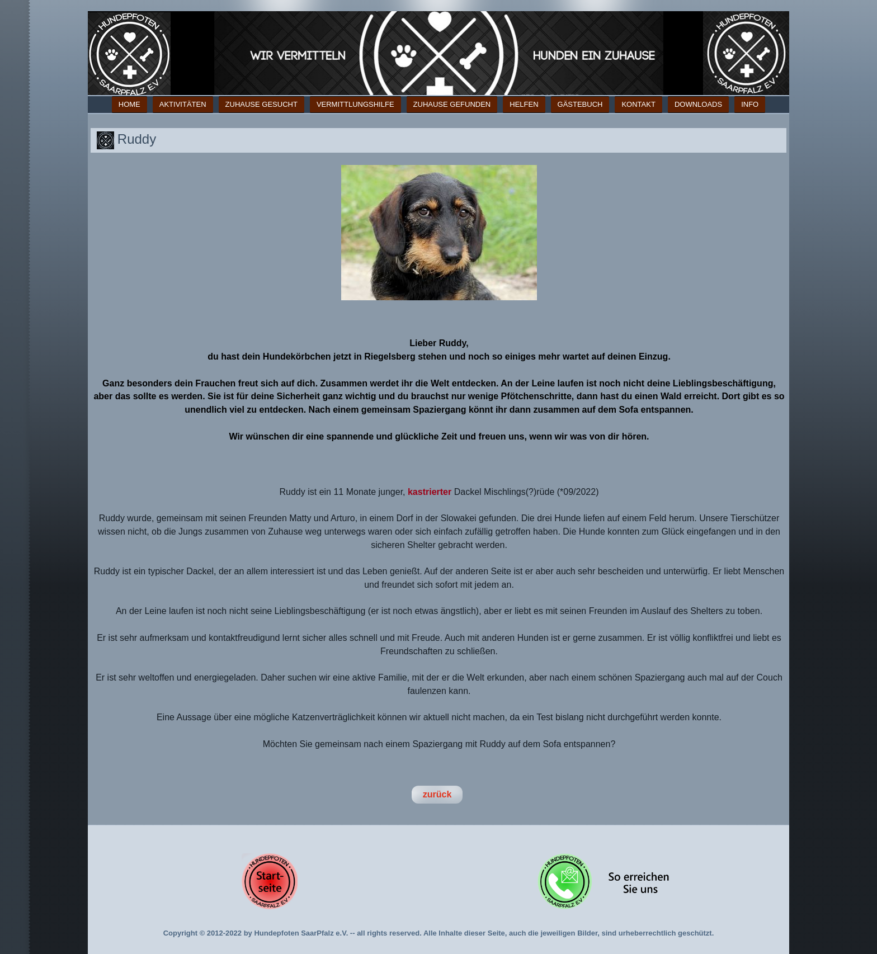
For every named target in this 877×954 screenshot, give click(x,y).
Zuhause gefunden (452, 104)
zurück (437, 794)
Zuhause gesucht (261, 104)
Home (129, 104)
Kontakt (638, 104)
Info (749, 104)
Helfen (524, 104)
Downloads (698, 104)
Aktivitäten (182, 104)
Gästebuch (580, 104)
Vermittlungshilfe (355, 104)
